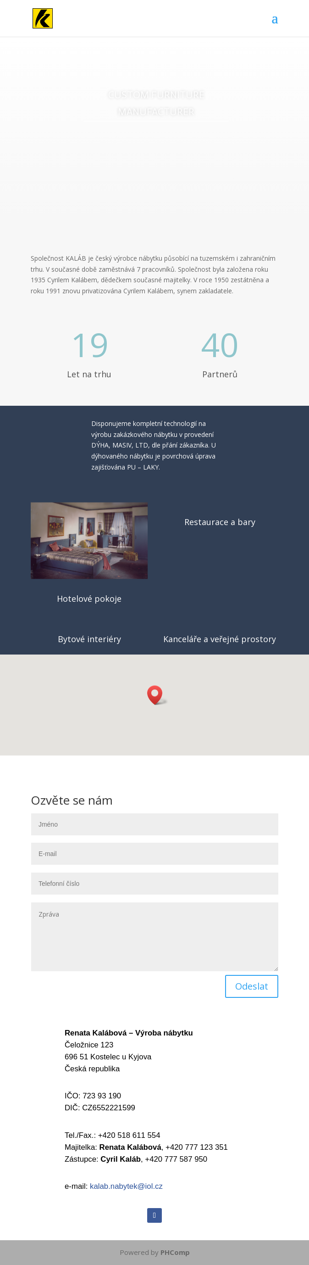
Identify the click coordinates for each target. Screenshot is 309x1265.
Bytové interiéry (89, 638)
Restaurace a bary (219, 521)
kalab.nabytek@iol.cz (126, 1186)
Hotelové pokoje (89, 598)
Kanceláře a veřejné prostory (219, 638)
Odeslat (251, 986)
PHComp (175, 1252)
